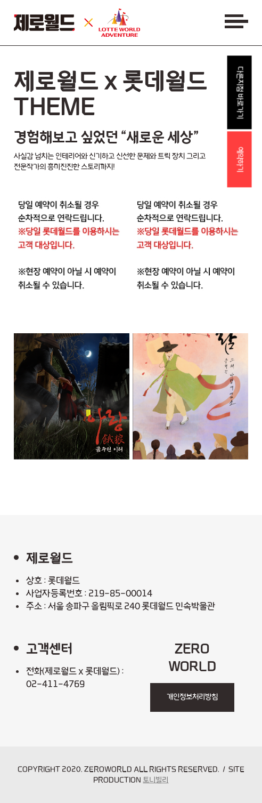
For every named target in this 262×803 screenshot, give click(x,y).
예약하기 (240, 159)
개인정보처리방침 (192, 697)
